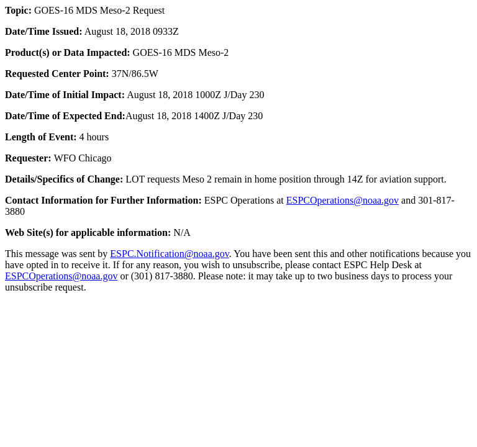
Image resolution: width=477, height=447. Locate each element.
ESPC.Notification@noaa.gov (169, 253)
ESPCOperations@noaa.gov (342, 200)
